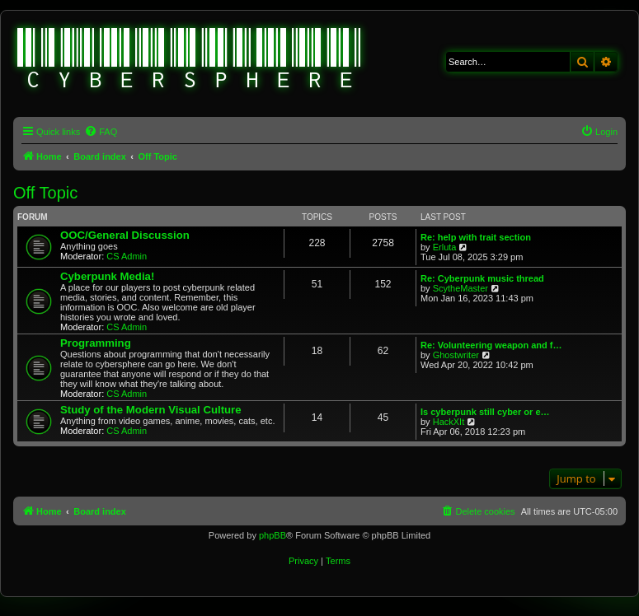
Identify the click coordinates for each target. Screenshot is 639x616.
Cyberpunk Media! (107, 276)
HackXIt (449, 422)
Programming (95, 343)
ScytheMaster (460, 288)
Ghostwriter (456, 355)
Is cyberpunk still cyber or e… (485, 412)
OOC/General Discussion (125, 235)
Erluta (445, 247)
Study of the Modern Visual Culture (151, 410)
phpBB (272, 535)
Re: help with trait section (476, 237)
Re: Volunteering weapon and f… (491, 345)
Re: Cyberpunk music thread (482, 278)
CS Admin (126, 256)
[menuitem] (100, 132)
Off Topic (45, 193)
